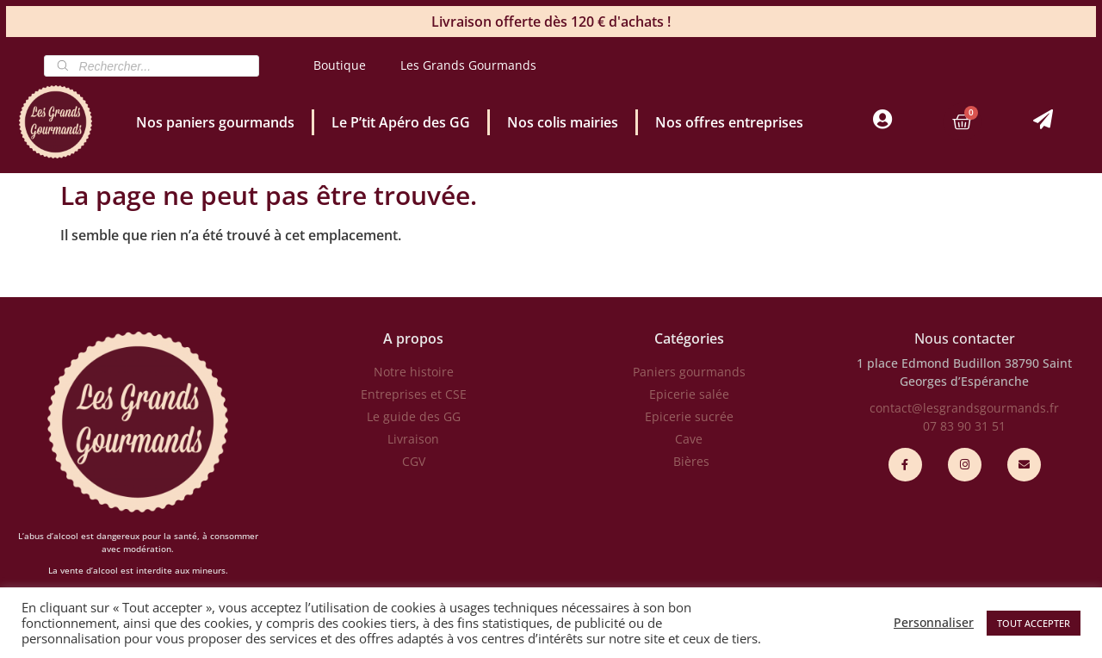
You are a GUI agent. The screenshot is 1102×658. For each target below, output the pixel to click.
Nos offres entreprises (729, 122)
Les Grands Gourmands (468, 65)
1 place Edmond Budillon (929, 363)
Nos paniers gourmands (215, 122)
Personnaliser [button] (934, 622)
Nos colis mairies (562, 122)
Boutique (339, 65)
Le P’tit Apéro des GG (400, 122)
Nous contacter (964, 338)
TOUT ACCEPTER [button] (1033, 623)
